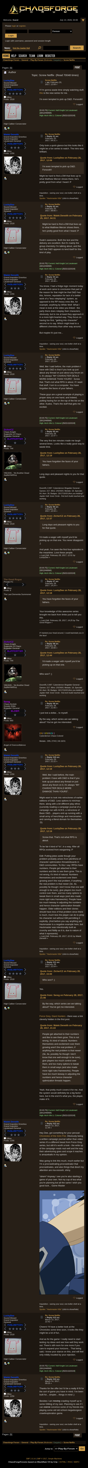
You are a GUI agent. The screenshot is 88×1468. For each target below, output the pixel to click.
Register (50, 56)
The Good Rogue (13, 579)
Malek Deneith (11, 134)
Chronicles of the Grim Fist (52, 1136)
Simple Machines (55, 1459)
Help (13, 56)
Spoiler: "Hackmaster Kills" (50, 198)
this (41, 93)
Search (22, 56)
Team (32, 56)
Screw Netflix (51, 80)
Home (6, 56)
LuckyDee (9, 80)
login (14, 26)
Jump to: (49, 1449)
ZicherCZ (8, 429)
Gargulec (57, 60)
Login (40, 56)
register (22, 26)
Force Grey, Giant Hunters (52, 1016)
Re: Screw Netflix (52, 134)
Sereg (7, 701)
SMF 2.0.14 (31, 1459)
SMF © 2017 (42, 1459)
